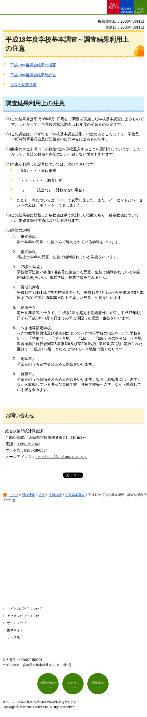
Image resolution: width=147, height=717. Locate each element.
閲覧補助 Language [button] (127, 10)
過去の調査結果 (23, 84)
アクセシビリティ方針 (23, 616)
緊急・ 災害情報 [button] (113, 6)
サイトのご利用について (24, 609)
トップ (13, 495)
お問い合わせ (48, 682)
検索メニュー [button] (139, 10)
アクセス (73, 682)
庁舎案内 (98, 682)
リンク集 (13, 637)
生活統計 (55, 495)
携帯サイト (15, 630)
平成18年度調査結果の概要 (33, 65)
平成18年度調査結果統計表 (33, 75)
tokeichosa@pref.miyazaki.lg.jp (61, 456)
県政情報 (28, 495)
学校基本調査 (75, 495)
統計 (41, 495)
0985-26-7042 (28, 444)
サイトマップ (16, 623)
